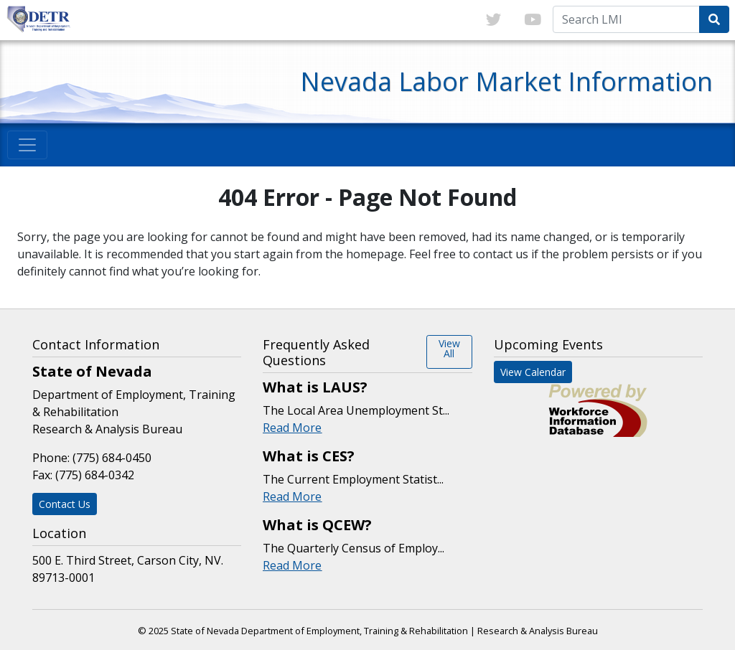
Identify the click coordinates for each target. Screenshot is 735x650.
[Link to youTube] (532, 20)
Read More (292, 427)
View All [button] (449, 348)
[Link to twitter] (493, 20)
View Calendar (533, 372)
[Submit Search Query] (714, 19)
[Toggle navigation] (27, 145)
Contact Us (64, 504)
